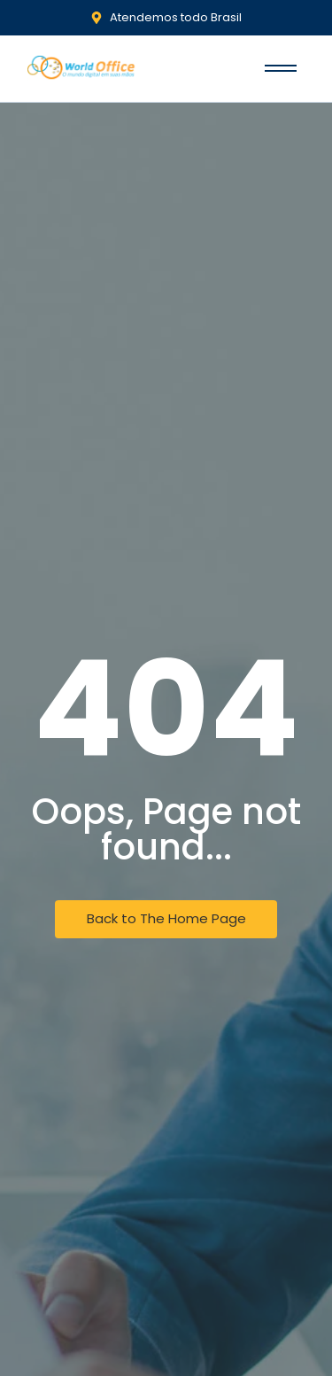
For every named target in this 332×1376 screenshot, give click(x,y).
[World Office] (81, 67)
